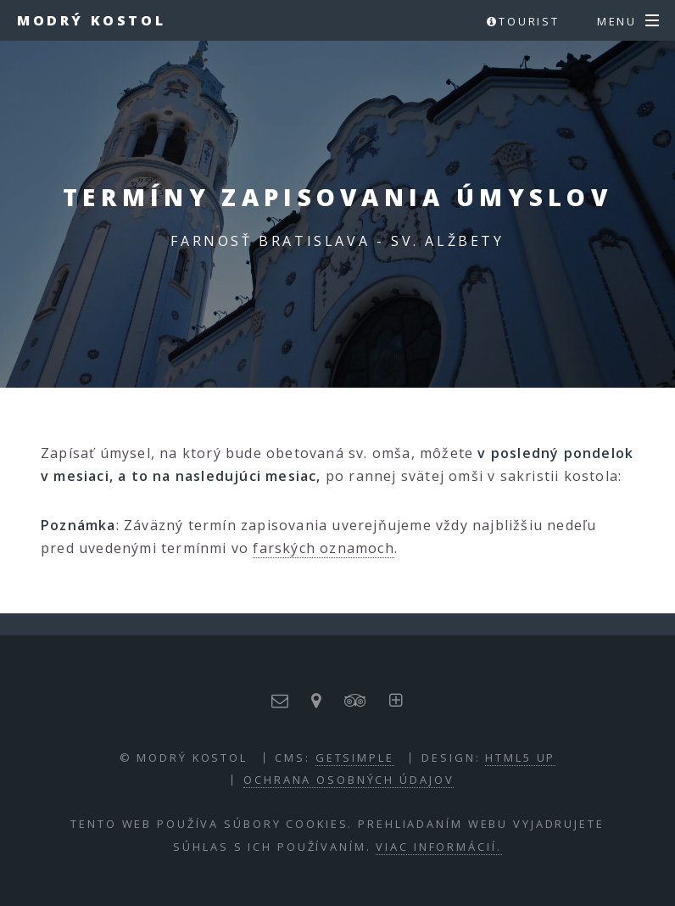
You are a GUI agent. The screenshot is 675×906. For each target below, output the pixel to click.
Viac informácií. (438, 846)
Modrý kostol (91, 20)
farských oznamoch (323, 548)
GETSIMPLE (354, 757)
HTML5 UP (520, 757)
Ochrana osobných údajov (348, 779)
